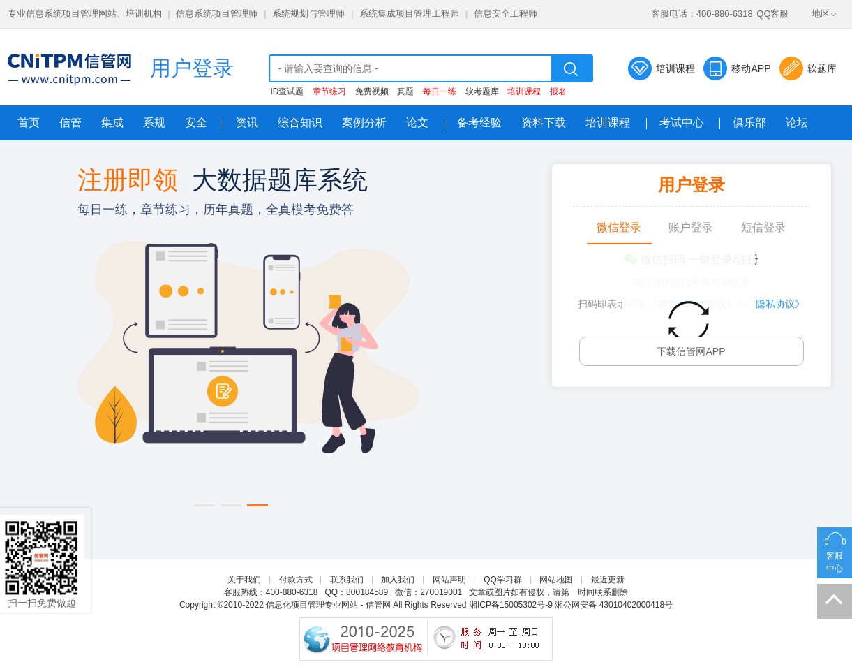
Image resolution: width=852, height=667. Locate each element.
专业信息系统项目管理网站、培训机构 (85, 13)
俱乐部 (749, 123)
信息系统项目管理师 (216, 13)
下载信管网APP (691, 351)
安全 (196, 123)
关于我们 (244, 580)
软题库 (822, 68)
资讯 (247, 123)
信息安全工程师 (505, 13)
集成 (112, 123)
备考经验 (479, 123)
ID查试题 (287, 91)
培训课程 (675, 68)
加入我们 (397, 580)
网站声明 (449, 580)
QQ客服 (772, 13)
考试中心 (681, 123)
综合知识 (300, 123)
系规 (154, 123)
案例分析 (364, 123)
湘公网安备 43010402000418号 (614, 605)
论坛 (797, 123)
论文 (417, 123)
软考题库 (482, 91)
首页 (28, 123)
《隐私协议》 (775, 303)
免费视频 (372, 91)
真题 (405, 91)
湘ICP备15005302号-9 (511, 605)
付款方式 (296, 580)
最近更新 (608, 580)
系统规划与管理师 (308, 13)
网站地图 (556, 580)
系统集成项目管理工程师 (409, 13)
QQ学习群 (503, 580)
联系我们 (347, 580)
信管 (70, 123)
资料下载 (543, 123)
